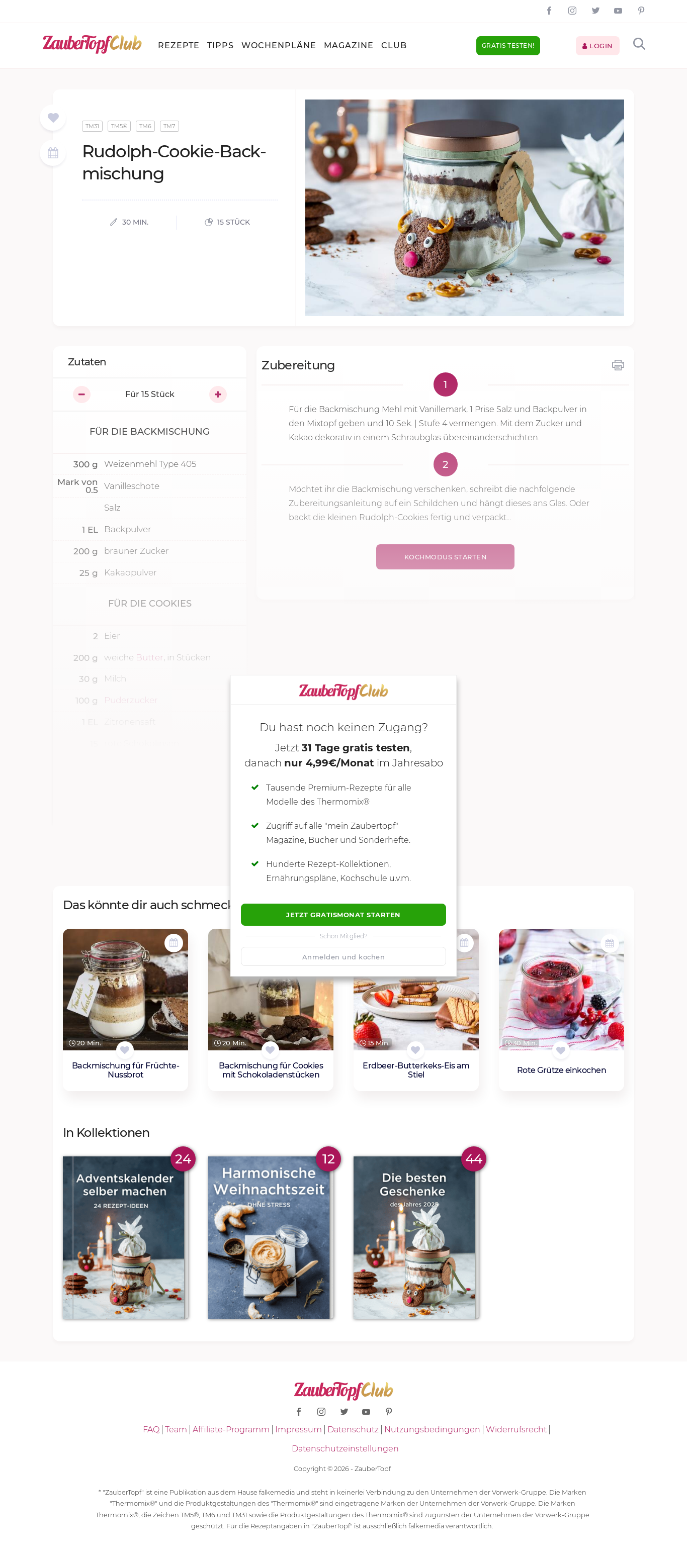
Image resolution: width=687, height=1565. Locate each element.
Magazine (349, 45)
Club (394, 45)
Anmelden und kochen (343, 957)
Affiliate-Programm (231, 1429)
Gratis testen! (508, 45)
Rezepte (179, 45)
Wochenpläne (278, 45)
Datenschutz (353, 1429)
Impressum (298, 1429)
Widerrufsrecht (516, 1429)
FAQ (151, 1429)
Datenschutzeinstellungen (345, 1448)
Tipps (220, 45)
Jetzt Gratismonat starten (343, 915)
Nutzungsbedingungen (432, 1429)
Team (176, 1429)
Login (597, 46)
